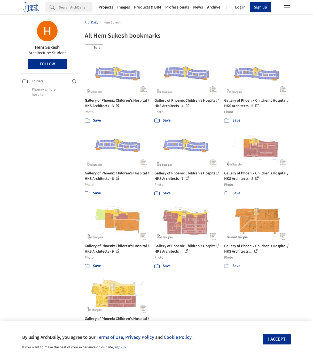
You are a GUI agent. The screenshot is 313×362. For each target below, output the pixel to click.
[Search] (75, 7)
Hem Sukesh (47, 47)
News (198, 7)
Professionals (177, 7)
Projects (106, 7)
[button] (94, 48)
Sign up (260, 7)
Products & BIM (147, 7)
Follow (47, 64)
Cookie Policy (177, 337)
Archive (213, 7)
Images (123, 7)
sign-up (120, 347)
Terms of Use (110, 337)
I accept (277, 339)
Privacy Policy (139, 337)
